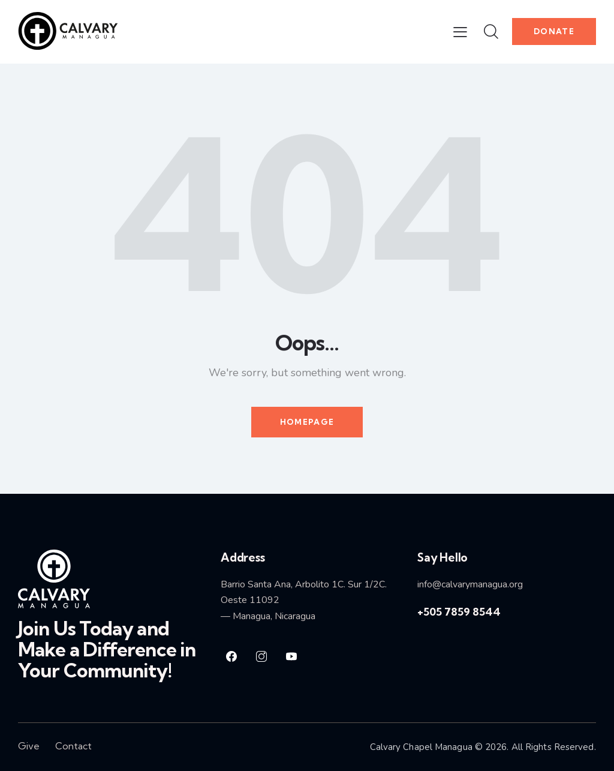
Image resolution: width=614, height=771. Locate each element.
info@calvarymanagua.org (470, 584)
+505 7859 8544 (459, 612)
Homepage (307, 422)
